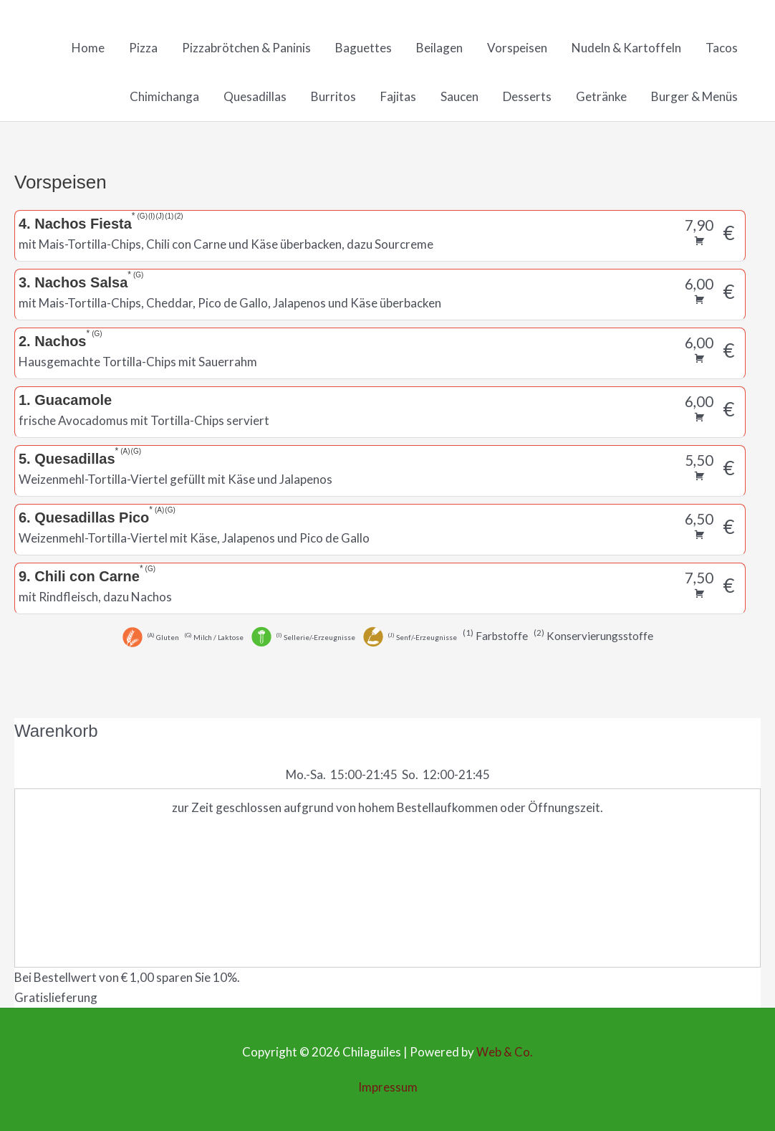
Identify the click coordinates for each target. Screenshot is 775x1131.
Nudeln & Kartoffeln (626, 48)
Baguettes (363, 48)
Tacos (722, 48)
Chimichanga (164, 97)
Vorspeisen (517, 48)
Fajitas (398, 97)
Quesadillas (255, 97)
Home (88, 48)
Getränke (601, 97)
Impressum (388, 1087)
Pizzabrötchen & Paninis (246, 48)
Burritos (333, 97)
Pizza (143, 48)
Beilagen (439, 48)
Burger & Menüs (694, 97)
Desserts (527, 97)
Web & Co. (504, 1052)
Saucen (459, 97)
